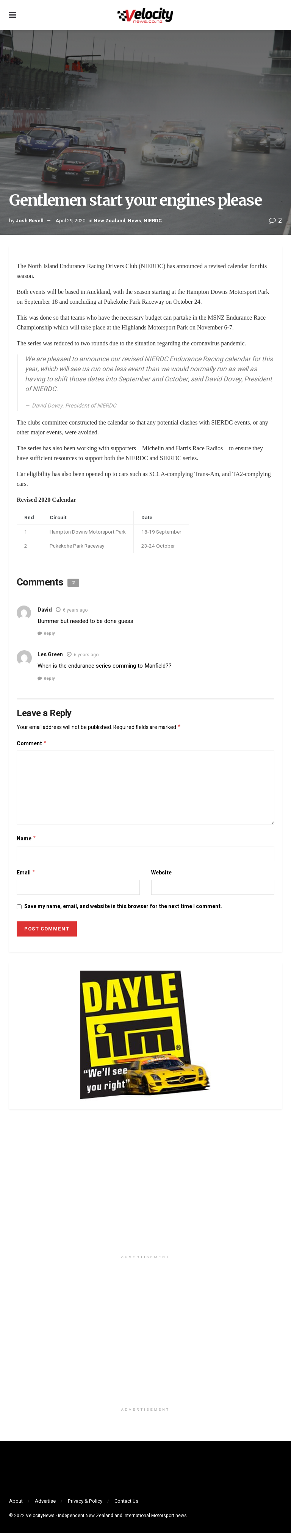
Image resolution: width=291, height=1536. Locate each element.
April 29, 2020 (70, 220)
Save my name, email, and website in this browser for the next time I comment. (123, 909)
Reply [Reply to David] (49, 633)
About (16, 1504)
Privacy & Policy (85, 1504)
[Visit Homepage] (145, 15)
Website (161, 875)
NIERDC (153, 220)
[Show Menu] (12, 15)
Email (26, 875)
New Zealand (109, 220)
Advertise (45, 1504)
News (134, 220)
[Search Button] (278, 15)
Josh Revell (30, 220)
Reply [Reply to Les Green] (49, 678)
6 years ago (75, 610)
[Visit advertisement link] (145, 1188)
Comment (32, 744)
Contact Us (126, 1504)
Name (26, 840)
